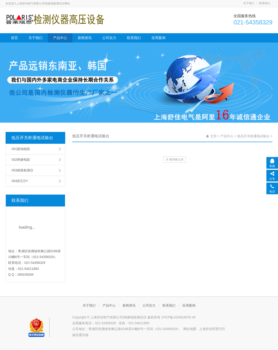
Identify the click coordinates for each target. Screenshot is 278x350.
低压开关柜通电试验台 (32, 137)
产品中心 (60, 38)
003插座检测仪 (22, 170)
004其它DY (20, 181)
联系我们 (264, 3)
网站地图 (189, 329)
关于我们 (248, 3)
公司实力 (109, 38)
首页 (14, 38)
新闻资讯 (85, 38)
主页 (213, 136)
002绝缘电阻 (21, 159)
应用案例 (158, 38)
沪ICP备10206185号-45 (178, 317)
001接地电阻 (21, 149)
